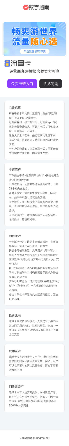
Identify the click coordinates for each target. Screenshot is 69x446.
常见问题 (50, 84)
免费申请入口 (22, 84)
